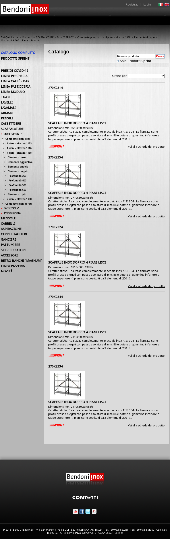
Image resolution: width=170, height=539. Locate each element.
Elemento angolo (18, 166)
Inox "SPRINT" (65, 37)
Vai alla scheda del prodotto (146, 147)
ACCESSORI (9, 255)
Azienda (52, 21)
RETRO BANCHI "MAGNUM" (21, 260)
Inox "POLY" (11, 208)
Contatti (163, 20)
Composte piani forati (18, 203)
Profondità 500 (17, 185)
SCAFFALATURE (45, 37)
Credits (119, 532)
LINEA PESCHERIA (14, 76)
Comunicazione (124, 21)
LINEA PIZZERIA (13, 266)
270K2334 (55, 366)
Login (147, 4)
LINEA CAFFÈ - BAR (15, 81)
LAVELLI (7, 102)
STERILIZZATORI (13, 250)
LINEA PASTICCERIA (15, 86)
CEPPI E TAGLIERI (14, 234)
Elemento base (17, 157)
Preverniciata (12, 213)
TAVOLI (6, 97)
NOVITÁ (6, 271)
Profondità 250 (17, 175)
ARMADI (7, 113)
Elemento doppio (144, 37)
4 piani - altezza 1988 (117, 37)
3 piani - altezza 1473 (18, 143)
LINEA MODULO (13, 92)
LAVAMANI (8, 108)
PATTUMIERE (10, 245)
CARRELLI (8, 223)
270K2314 (55, 88)
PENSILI (7, 118)
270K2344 (55, 297)
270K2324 (55, 227)
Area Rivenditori (95, 21)
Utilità (146, 21)
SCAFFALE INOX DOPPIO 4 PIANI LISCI (77, 123)
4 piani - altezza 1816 (18, 148)
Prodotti (71, 21)
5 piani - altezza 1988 (18, 199)
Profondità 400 (17, 180)
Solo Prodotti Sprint (135, 60)
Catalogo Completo (18, 53)
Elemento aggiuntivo (20, 162)
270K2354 (55, 157)
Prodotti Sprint (15, 58)
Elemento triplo (17, 194)
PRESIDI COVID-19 (14, 70)
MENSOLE (8, 218)
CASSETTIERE (11, 123)
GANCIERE (8, 239)
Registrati (132, 4)
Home (35, 20)
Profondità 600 (10, 40)
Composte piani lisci (89, 37)
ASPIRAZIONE (11, 229)
